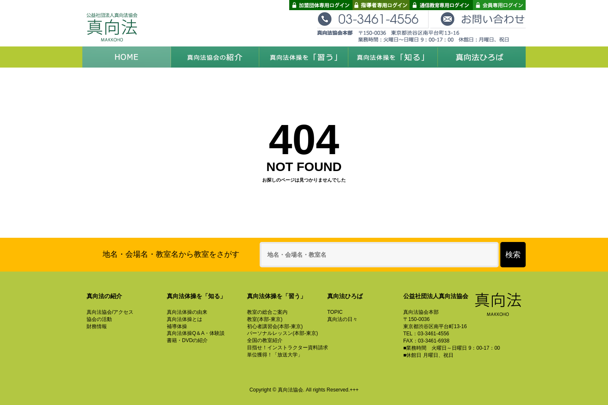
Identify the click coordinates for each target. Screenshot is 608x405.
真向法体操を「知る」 (392, 57)
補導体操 (177, 326)
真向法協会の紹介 (215, 57)
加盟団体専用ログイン (321, 5)
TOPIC (334, 312)
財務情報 (97, 326)
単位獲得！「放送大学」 (275, 355)
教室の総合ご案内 (267, 312)
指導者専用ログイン (381, 5)
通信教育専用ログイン (441, 5)
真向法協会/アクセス (110, 312)
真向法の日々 (342, 319)
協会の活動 (99, 319)
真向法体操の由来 (187, 312)
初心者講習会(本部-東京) (275, 326)
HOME (126, 57)
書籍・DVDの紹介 (187, 340)
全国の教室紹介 (264, 340)
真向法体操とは (184, 319)
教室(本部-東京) (264, 319)
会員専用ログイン (499, 5)
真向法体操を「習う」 (304, 57)
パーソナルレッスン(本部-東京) (282, 333)
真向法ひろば (481, 57)
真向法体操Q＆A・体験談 (196, 333)
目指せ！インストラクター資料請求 (287, 348)
